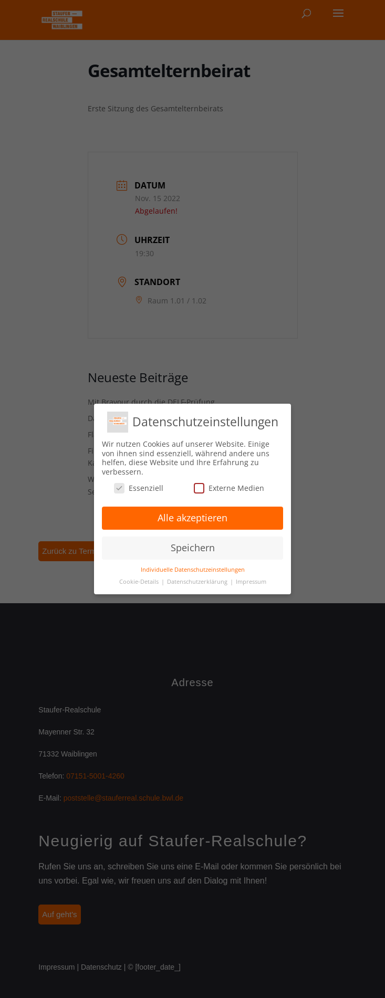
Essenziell (138, 488)
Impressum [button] (251, 581)
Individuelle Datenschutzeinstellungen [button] (193, 569)
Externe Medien (229, 488)
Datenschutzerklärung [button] (198, 581)
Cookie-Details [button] (139, 581)
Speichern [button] (193, 547)
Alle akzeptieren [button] (192, 517)
